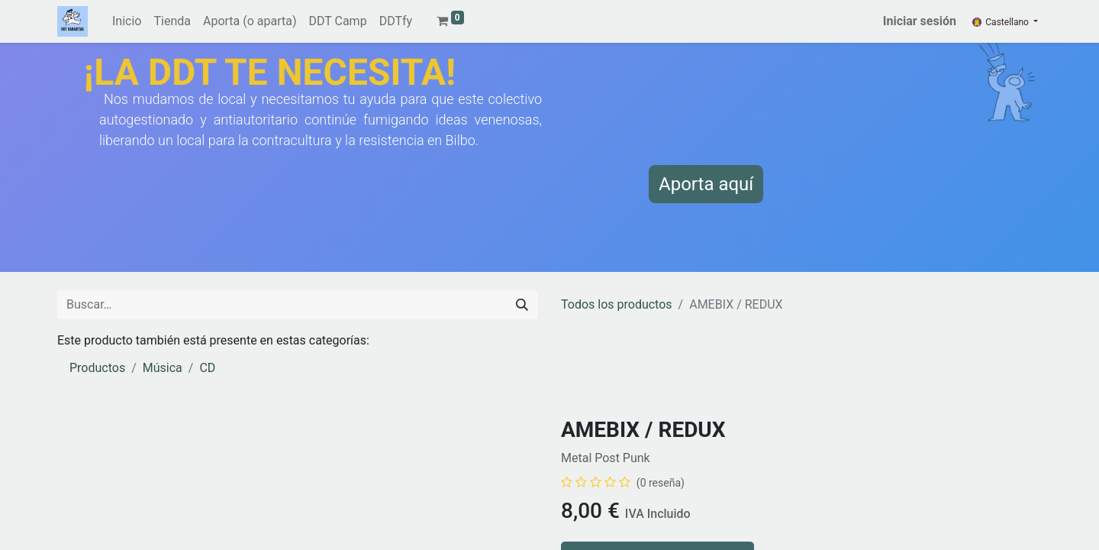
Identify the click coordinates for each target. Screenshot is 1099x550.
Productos (97, 368)
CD (207, 368)
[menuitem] (126, 21)
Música (162, 368)
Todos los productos (616, 304)
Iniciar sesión (919, 21)
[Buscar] (522, 304)
